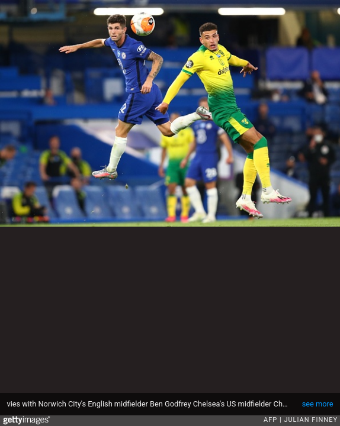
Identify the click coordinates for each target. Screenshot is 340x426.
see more (317, 403)
